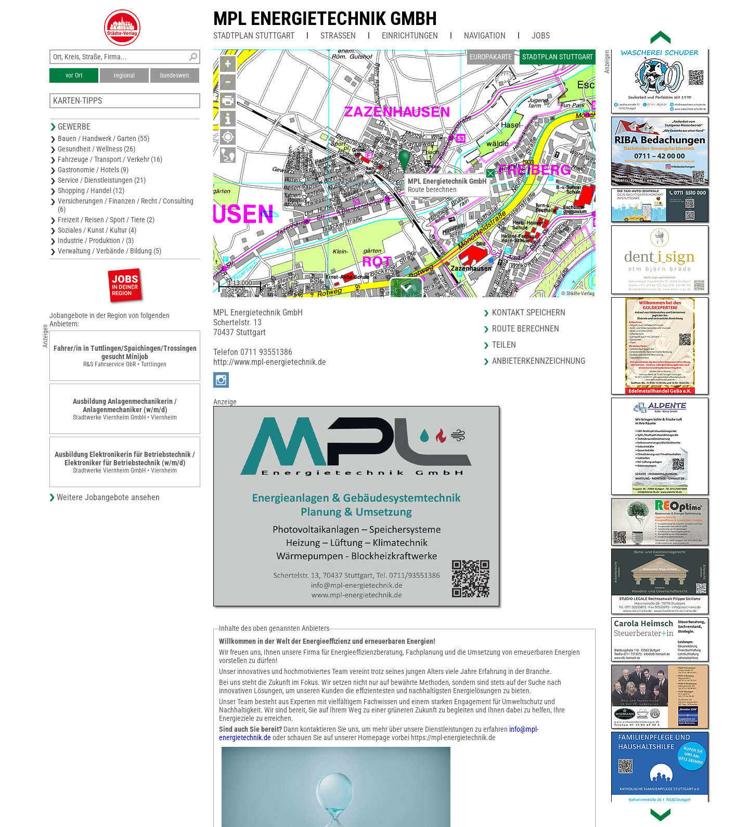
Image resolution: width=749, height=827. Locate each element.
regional (124, 75)
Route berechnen (432, 189)
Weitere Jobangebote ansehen (108, 497)
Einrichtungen (410, 36)
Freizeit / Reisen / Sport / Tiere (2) (106, 219)
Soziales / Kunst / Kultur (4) (97, 230)
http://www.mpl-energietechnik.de (269, 362)
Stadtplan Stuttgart (253, 36)
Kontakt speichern (528, 312)
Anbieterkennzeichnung (538, 361)
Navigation (485, 36)
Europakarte (491, 57)
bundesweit (174, 75)
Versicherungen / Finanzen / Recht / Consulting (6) (125, 205)
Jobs (541, 36)
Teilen (504, 345)
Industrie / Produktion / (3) (96, 240)
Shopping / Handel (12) (91, 190)
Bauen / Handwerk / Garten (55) (103, 138)
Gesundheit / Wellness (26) (96, 149)
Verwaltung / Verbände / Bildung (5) (109, 251)
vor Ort (74, 75)
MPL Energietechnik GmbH (325, 19)
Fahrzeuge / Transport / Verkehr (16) (110, 159)
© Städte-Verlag (578, 293)
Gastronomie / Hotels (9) (93, 170)
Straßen (338, 36)
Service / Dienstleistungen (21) (102, 180)
